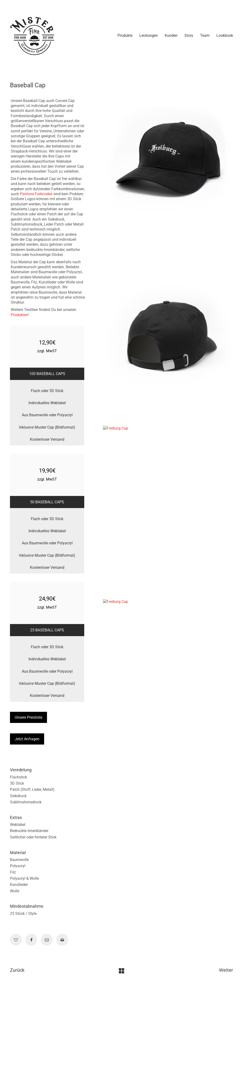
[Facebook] (31, 940)
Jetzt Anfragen (27, 739)
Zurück (17, 970)
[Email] (47, 940)
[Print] (62, 940)
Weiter (226, 970)
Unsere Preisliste (28, 717)
